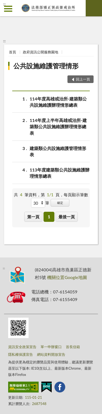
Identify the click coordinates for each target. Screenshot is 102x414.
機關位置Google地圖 (67, 277)
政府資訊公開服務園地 (40, 52)
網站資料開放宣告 (51, 354)
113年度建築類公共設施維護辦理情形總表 (59, 173)
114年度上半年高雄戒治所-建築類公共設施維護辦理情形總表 (58, 126)
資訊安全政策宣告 (22, 347)
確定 (60, 202)
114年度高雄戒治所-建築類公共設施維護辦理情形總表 (58, 102)
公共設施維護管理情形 (46, 66)
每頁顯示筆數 (76, 194)
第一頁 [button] (33, 216)
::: (4, 4)
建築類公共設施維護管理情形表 (58, 151)
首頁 (12, 52)
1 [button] (49, 216)
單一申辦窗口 (51, 347)
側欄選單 (8, 9)
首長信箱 (73, 347)
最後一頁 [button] (66, 216)
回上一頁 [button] (83, 79)
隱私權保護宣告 (20, 354)
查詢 (94, 8)
